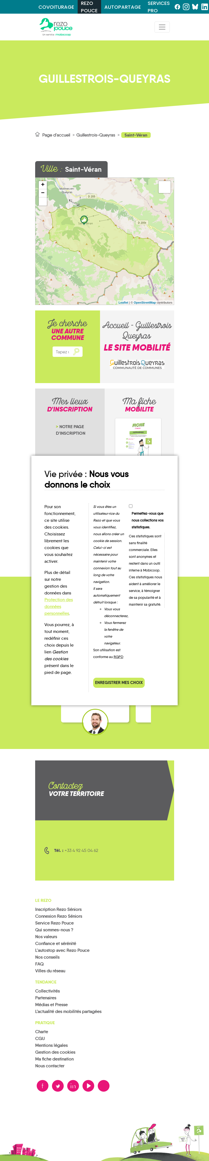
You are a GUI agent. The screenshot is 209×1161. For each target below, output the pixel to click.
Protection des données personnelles (58, 606)
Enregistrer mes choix (119, 682)
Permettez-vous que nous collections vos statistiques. (147, 520)
